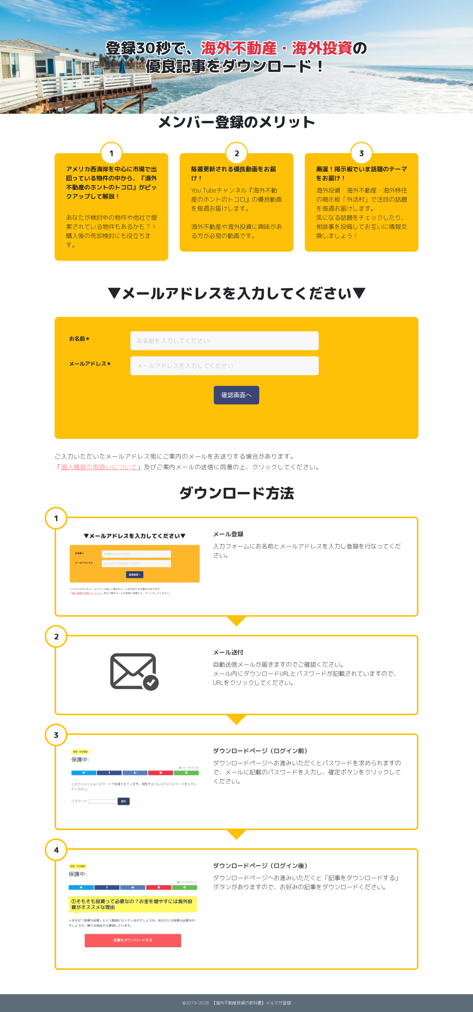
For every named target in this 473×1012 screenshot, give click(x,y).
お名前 (77, 339)
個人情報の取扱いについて (99, 467)
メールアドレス (87, 364)
